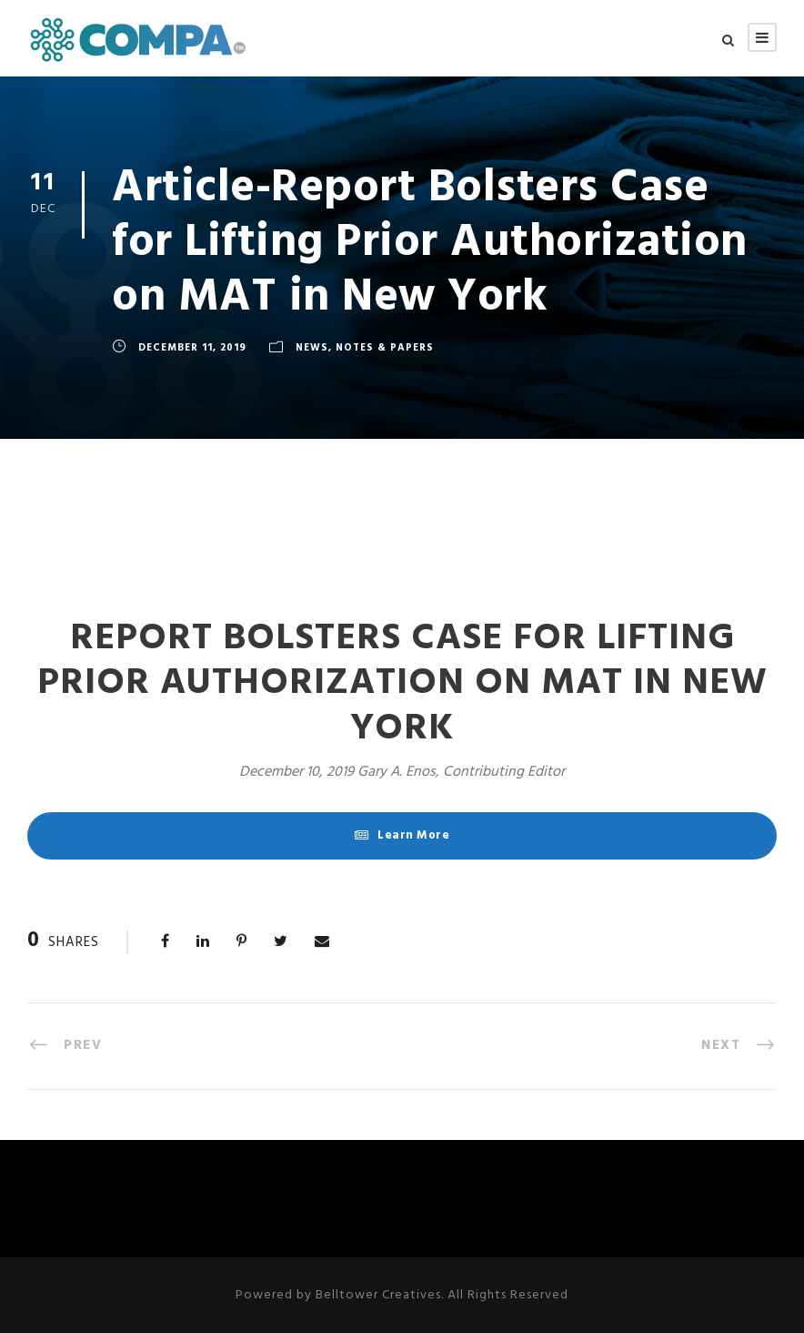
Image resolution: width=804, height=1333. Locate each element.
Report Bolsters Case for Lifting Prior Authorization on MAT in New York (402, 683)
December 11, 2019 (192, 348)
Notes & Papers (385, 348)
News (312, 348)
